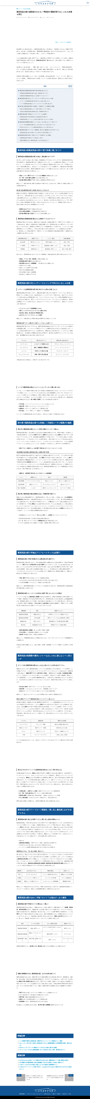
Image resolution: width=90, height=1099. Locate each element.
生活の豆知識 (26, 8)
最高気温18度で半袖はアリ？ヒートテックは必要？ (33, 114)
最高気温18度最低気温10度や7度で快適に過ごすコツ (34, 90)
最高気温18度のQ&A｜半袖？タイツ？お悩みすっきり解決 (35, 135)
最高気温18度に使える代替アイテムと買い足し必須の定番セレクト (36, 132)
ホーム (19, 8)
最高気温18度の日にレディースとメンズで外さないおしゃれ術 (36, 98)
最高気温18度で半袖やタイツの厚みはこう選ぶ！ (32, 137)
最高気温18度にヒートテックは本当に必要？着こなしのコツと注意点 (36, 119)
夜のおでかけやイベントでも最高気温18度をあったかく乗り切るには (36, 127)
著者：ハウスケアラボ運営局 (63, 42)
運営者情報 (22, 1093)
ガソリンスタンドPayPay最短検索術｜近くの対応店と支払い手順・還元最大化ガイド (42, 1049)
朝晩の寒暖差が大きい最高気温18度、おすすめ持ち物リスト (34, 140)
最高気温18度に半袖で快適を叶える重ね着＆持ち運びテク (34, 116)
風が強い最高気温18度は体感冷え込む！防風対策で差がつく (34, 111)
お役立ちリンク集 (66, 1093)
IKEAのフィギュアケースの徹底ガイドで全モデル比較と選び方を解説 (38, 1047)
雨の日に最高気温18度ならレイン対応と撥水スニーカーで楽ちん (35, 109)
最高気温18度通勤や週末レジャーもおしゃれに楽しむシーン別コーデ (38, 122)
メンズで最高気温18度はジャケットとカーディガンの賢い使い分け (36, 103)
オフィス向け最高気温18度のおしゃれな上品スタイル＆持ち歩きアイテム (37, 124)
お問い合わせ (47, 1093)
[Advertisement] (45, 29)
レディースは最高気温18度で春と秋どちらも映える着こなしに (35, 101)
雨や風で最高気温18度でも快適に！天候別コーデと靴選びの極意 (37, 106)
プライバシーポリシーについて (34, 1093)
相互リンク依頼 (56, 1093)
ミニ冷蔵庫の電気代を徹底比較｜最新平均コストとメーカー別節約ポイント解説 (40, 1041)
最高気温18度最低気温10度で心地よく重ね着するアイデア (34, 93)
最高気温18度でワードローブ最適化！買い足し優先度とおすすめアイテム (39, 130)
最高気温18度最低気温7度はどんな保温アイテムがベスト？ (34, 95)
